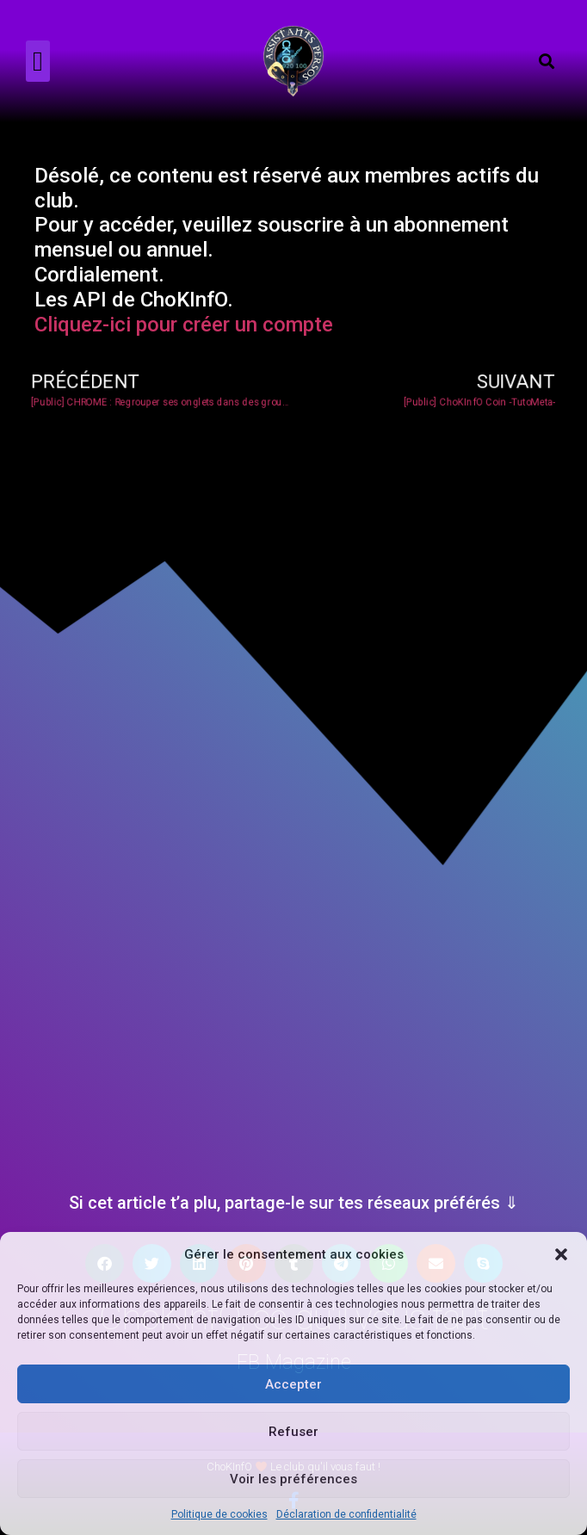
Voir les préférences (293, 1479)
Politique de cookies (219, 1514)
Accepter (293, 1384)
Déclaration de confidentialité (346, 1514)
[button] (561, 1254)
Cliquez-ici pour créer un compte (183, 325)
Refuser (293, 1431)
